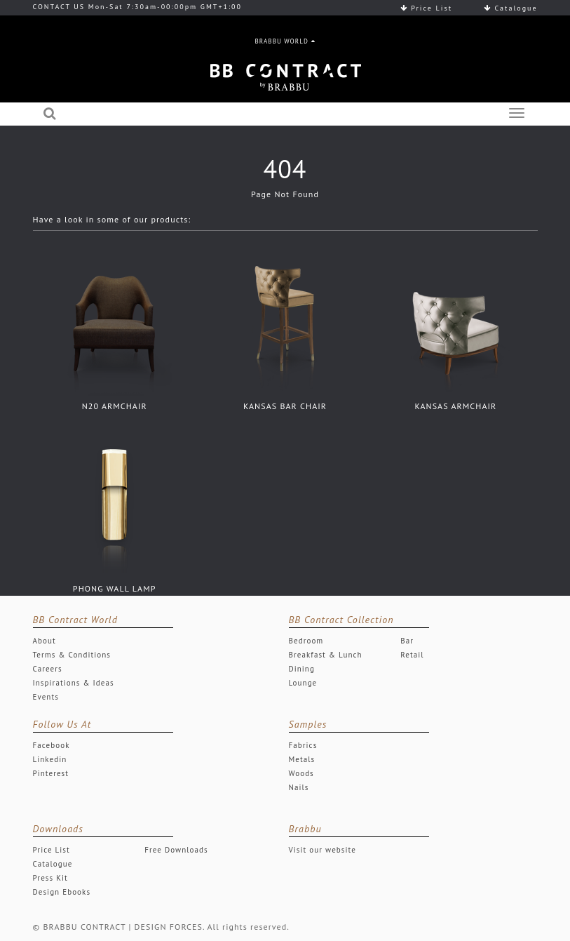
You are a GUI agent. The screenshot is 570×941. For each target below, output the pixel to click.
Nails (299, 787)
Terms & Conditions (72, 655)
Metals (302, 759)
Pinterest (51, 773)
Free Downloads (176, 850)
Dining (302, 669)
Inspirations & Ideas (73, 683)
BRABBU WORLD (285, 41)
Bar (407, 641)
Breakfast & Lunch (325, 655)
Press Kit (50, 878)
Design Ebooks (62, 892)
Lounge (303, 683)
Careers (47, 669)
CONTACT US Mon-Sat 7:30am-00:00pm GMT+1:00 (138, 6)
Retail (411, 655)
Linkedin (50, 759)
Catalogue (511, 8)
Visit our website (322, 850)
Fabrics (303, 745)
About (44, 641)
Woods (301, 773)
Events (46, 697)
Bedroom (306, 641)
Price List (426, 8)
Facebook (51, 745)
